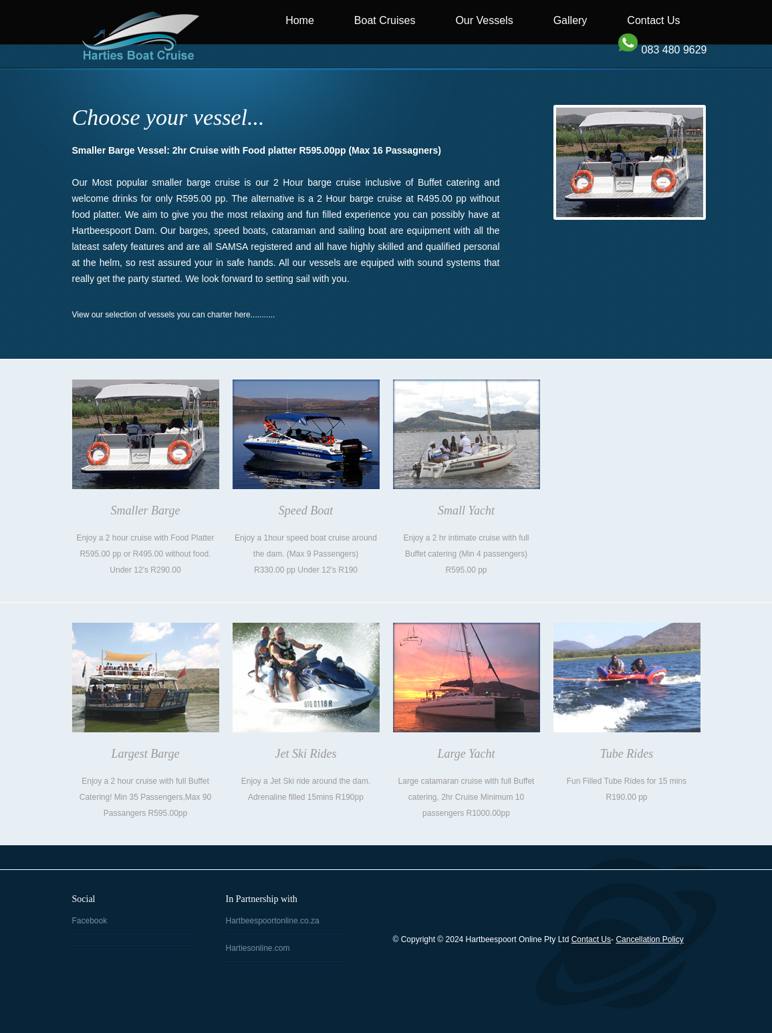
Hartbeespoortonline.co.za (272, 920)
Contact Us (653, 20)
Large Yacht (466, 753)
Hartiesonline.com (258, 948)
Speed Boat (306, 510)
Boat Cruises (385, 20)
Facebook (90, 920)
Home (299, 20)
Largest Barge (145, 753)
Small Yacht (466, 510)
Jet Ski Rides (306, 753)
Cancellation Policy (649, 939)
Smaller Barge (145, 510)
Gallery (570, 20)
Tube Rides (627, 753)
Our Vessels (484, 20)
